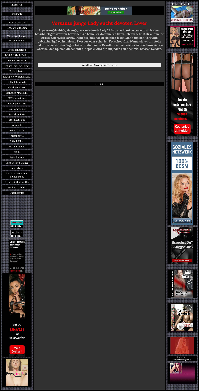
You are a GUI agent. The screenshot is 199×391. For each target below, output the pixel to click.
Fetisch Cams (17, 157)
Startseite (16, 13)
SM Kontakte (17, 130)
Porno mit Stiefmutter (17, 182)
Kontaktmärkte (16, 114)
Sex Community (17, 108)
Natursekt (17, 125)
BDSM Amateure (17, 98)
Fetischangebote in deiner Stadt (17, 175)
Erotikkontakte (17, 119)
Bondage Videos (17, 87)
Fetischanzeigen (17, 49)
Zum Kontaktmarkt (17, 22)
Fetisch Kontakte (16, 82)
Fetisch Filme (17, 141)
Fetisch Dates (16, 71)
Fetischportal (17, 135)
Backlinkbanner (17, 187)
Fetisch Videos (17, 40)
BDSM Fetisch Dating (17, 55)
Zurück (99, 84)
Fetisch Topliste (17, 60)
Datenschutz (17, 192)
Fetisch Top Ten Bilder (17, 65)
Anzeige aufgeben (17, 27)
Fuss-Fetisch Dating (17, 162)
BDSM (17, 152)
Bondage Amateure (17, 92)
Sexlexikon (17, 168)
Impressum (17, 4)
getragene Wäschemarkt (17, 76)
